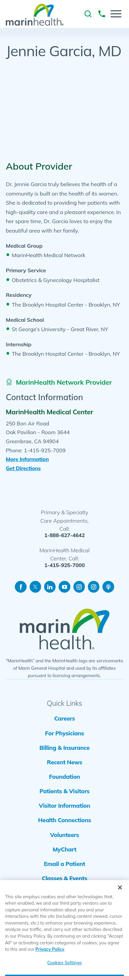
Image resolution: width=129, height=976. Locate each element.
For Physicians (64, 733)
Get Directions (23, 468)
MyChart (64, 849)
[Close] (119, 897)
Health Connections (64, 820)
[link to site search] (88, 13)
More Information (27, 459)
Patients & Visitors (64, 791)
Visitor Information (64, 805)
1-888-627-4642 (64, 535)
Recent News (64, 762)
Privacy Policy (49, 959)
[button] (116, 14)
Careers (64, 718)
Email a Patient (64, 863)
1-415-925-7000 (64, 565)
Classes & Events (64, 878)
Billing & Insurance (64, 747)
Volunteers (64, 834)
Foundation (64, 776)
